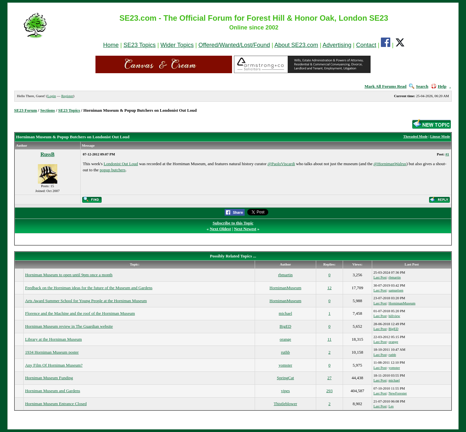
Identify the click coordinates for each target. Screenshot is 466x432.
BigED (285, 326)
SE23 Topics (139, 45)
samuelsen (395, 290)
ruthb (285, 352)
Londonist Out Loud (121, 163)
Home (111, 45)
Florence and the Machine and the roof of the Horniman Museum (80, 313)
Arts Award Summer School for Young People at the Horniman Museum (86, 300)
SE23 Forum (25, 110)
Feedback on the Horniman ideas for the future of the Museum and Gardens (88, 287)
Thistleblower (285, 403)
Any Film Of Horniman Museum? (54, 365)
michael (285, 313)
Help (439, 86)
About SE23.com (296, 45)
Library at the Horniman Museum (53, 339)
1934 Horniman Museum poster (52, 352)
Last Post (380, 277)
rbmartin (285, 274)
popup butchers (113, 169)
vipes (285, 390)
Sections (47, 110)
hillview (394, 316)
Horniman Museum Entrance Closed (55, 403)
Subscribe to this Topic (233, 223)
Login (51, 96)
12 (329, 287)
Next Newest (245, 228)
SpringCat (285, 377)
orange (285, 339)
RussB (47, 154)
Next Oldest (220, 228)
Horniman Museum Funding (49, 377)
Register (67, 96)
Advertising (337, 45)
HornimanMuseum (285, 287)
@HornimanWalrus (389, 163)
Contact (366, 45)
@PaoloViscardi (281, 163)
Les (391, 406)
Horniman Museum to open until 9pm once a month (68, 274)
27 (329, 377)
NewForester (397, 393)
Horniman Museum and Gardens (52, 390)
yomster (285, 365)
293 (329, 390)
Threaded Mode (415, 136)
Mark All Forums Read (385, 86)
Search (418, 86)
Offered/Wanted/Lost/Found (234, 45)
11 (329, 339)
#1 (447, 154)
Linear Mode (440, 136)
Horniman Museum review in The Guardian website (69, 326)
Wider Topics (177, 45)
